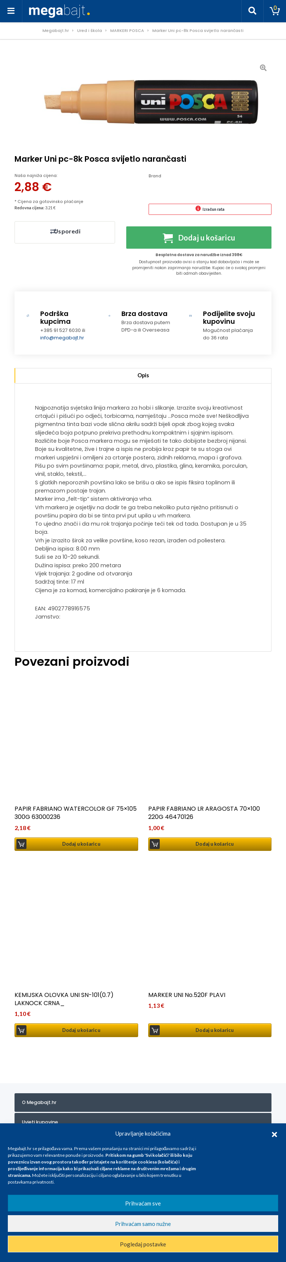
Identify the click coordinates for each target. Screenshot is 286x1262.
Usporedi (66, 231)
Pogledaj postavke (143, 1244)
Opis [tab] (143, 377)
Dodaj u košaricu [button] (81, 845)
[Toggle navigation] (11, 11)
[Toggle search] (252, 11)
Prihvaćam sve (143, 1203)
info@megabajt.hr (62, 339)
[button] (274, 1133)
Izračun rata (214, 209)
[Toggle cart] (275, 11)
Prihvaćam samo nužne (143, 1223)
